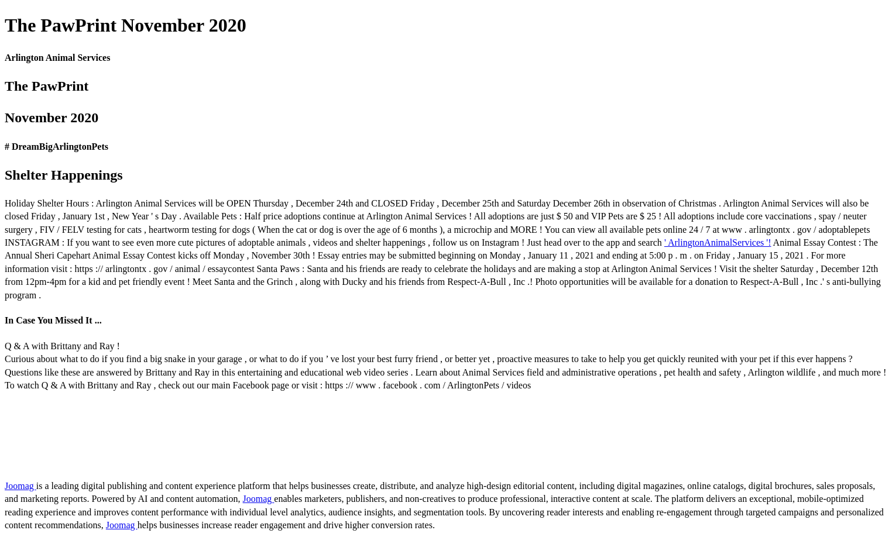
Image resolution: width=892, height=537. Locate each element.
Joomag (20, 486)
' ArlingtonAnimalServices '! (717, 242)
